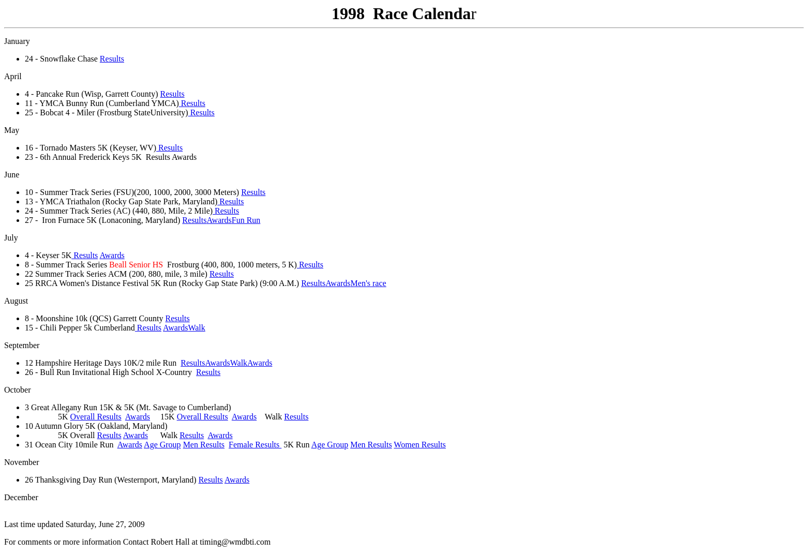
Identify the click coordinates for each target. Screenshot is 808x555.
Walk (196, 327)
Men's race (368, 283)
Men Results (204, 444)
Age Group (162, 444)
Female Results (255, 444)
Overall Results (96, 416)
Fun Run (246, 220)
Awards (218, 220)
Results (112, 58)
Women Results (419, 444)
